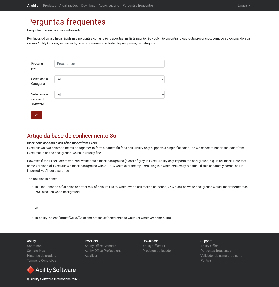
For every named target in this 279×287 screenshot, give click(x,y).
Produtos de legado (157, 251)
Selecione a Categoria (39, 81)
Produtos (49, 6)
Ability (32, 5)
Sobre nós (34, 246)
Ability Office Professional (103, 251)
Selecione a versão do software (39, 99)
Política (205, 260)
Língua (243, 6)
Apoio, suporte (109, 6)
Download (88, 6)
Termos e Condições (41, 260)
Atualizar (91, 256)
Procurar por (37, 66)
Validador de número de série (221, 256)
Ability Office (209, 246)
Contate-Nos (36, 251)
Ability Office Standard (100, 246)
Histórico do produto (41, 256)
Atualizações (68, 6)
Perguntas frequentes (138, 6)
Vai (37, 115)
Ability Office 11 (154, 246)
